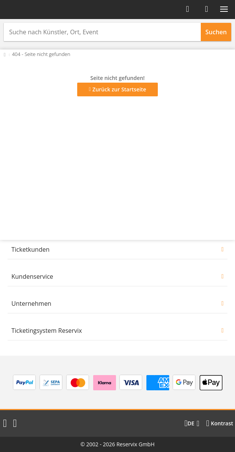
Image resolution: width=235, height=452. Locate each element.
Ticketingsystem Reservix (46, 330)
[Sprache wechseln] (192, 423)
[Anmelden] (187, 9)
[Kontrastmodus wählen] (219, 423)
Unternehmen (31, 303)
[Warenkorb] (206, 9)
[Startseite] (29, 9)
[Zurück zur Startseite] (5, 54)
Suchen (216, 32)
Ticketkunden (30, 249)
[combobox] (102, 32)
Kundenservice (32, 276)
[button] (224, 9)
